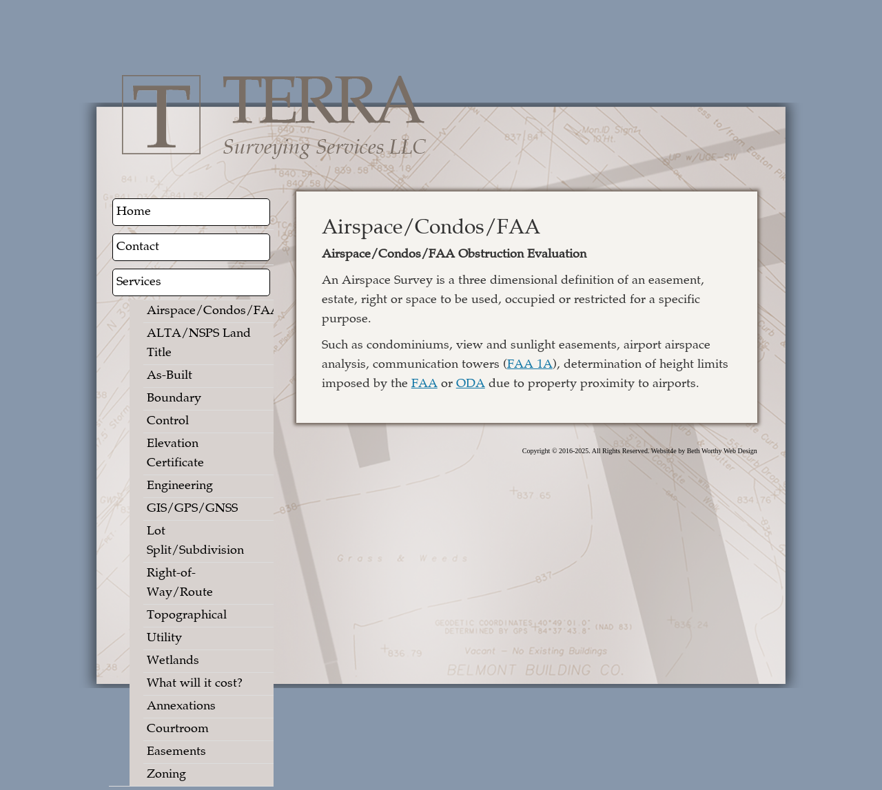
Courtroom (178, 729)
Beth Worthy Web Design (722, 451)
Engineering (180, 486)
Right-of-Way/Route (180, 583)
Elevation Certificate (175, 454)
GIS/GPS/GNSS (192, 509)
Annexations (181, 706)
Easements (176, 752)
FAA (424, 384)
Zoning (166, 775)
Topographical (187, 616)
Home (133, 212)
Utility (164, 638)
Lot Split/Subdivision (195, 541)
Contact (137, 247)
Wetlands (173, 661)
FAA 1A (530, 365)
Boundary (174, 399)
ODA (470, 384)
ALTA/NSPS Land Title (199, 344)
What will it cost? (195, 684)
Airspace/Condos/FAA (203, 311)
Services (138, 282)
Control (168, 421)
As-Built (169, 376)
